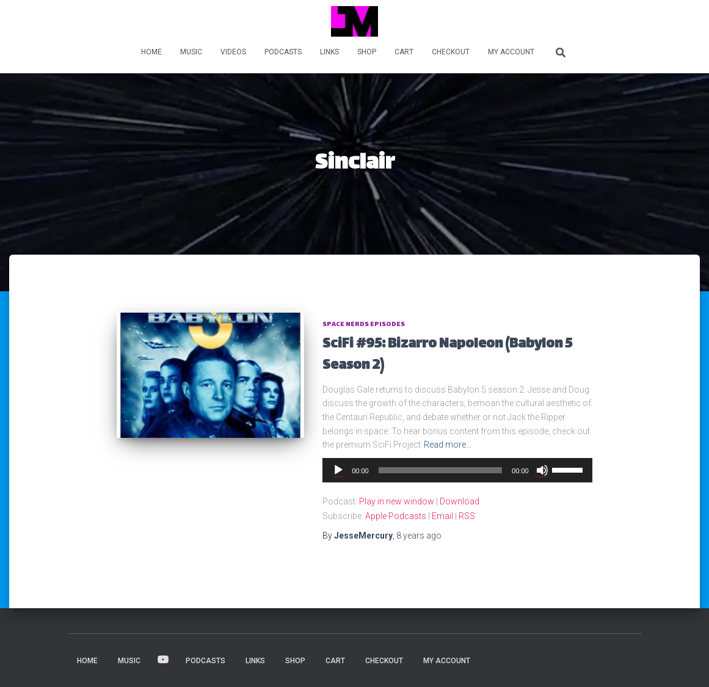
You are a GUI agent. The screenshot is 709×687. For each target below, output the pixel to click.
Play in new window (396, 501)
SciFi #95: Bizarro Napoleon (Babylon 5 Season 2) (447, 355)
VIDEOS (233, 52)
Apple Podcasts (395, 516)
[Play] (338, 470)
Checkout (451, 52)
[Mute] (542, 470)
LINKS (329, 52)
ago (419, 535)
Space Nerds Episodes (363, 324)
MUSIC (191, 52)
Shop (366, 52)
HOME (151, 52)
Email (442, 516)
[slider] (440, 470)
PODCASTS (283, 52)
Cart (403, 52)
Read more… (447, 444)
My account (511, 52)
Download (459, 501)
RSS (467, 516)
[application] (457, 470)
